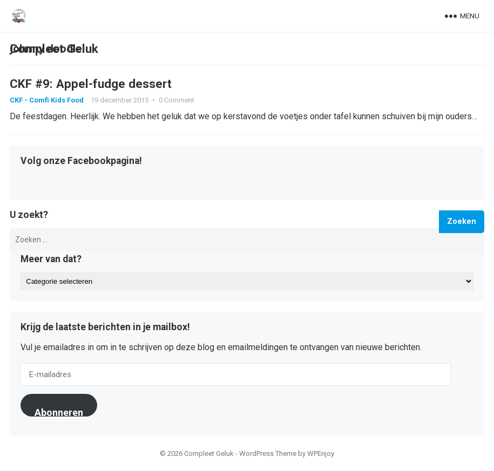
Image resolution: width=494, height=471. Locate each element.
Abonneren (59, 412)
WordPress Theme (267, 453)
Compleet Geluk (54, 49)
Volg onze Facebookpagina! (81, 161)
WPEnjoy (320, 453)
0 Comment (176, 100)
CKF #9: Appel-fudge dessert (91, 84)
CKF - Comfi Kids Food (47, 100)
